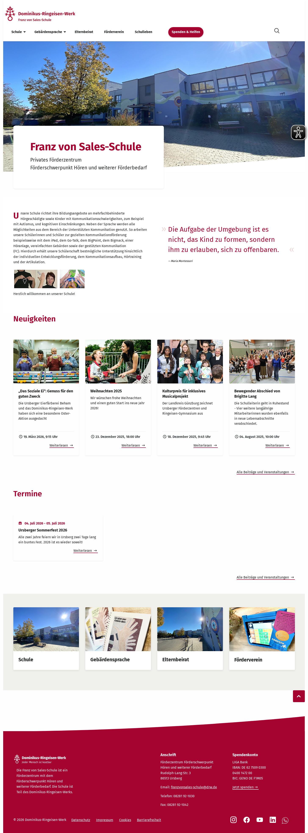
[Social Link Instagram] (234, 822)
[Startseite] (47, 13)
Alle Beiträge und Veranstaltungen (263, 472)
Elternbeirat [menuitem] (84, 32)
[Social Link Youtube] (261, 822)
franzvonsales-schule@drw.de (194, 787)
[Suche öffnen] (276, 30)
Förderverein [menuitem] (114, 32)
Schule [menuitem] (16, 32)
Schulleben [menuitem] (143, 32)
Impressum (104, 820)
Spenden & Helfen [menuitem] (186, 32)
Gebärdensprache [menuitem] (48, 32)
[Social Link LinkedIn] (274, 822)
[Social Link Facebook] (247, 822)
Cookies (125, 820)
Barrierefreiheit (149, 820)
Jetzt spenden (243, 787)
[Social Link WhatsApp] (286, 823)
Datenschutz (80, 820)
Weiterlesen (59, 445)
